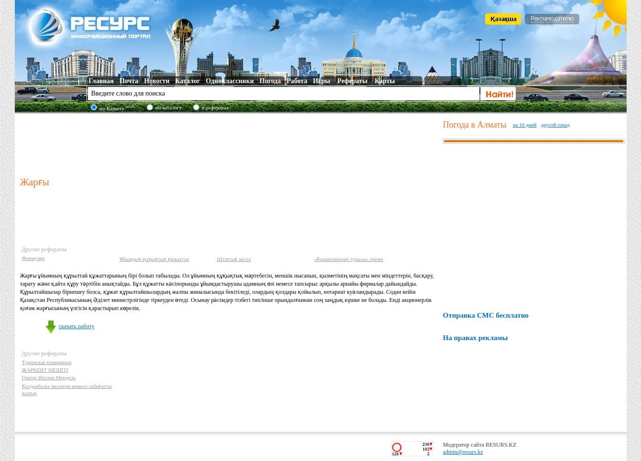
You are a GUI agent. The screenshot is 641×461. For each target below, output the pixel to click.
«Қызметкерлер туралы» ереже (349, 259)
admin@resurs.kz (463, 452)
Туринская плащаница (47, 362)
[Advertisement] (229, 142)
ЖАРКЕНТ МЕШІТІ (45, 370)
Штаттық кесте (234, 259)
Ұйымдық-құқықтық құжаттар (154, 259)
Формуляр (33, 258)
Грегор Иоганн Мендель (49, 377)
